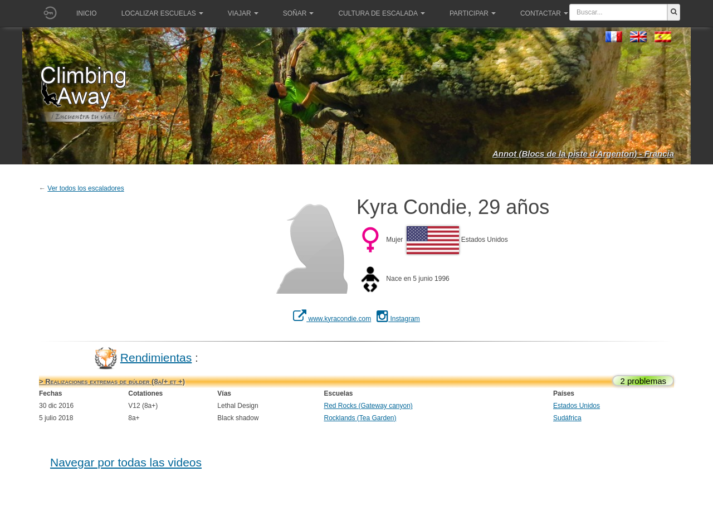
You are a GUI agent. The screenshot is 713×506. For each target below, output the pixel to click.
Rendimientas (156, 357)
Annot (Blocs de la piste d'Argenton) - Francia (583, 153)
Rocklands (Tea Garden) (360, 418)
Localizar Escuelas (162, 13)
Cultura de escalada (381, 13)
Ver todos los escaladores (85, 188)
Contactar (544, 13)
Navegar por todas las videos (126, 462)
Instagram (398, 319)
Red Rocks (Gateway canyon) (368, 406)
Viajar (243, 13)
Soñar (298, 13)
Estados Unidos (576, 406)
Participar (473, 13)
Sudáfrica (567, 418)
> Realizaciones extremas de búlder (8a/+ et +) (112, 381)
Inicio (86, 13)
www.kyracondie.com (332, 319)
